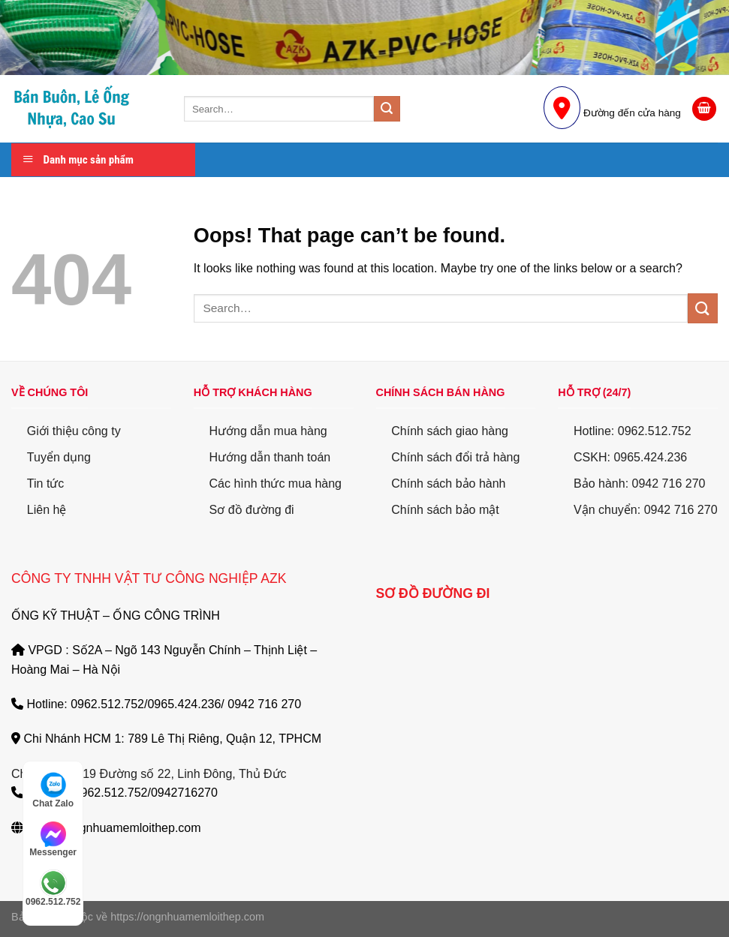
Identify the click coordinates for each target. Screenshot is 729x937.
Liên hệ (47, 509)
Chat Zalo (53, 790)
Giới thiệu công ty (74, 431)
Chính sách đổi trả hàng (455, 457)
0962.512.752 (53, 888)
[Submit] (386, 109)
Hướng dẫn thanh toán (270, 457)
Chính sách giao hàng (449, 431)
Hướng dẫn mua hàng (268, 431)
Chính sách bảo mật (445, 509)
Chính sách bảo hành (448, 483)
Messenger (53, 839)
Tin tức (46, 483)
